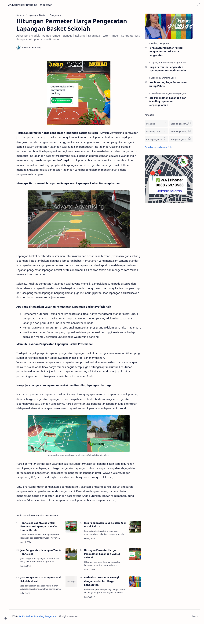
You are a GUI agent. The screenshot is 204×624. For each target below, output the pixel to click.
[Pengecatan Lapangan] (187, 63)
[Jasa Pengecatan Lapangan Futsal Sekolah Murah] (74, 582)
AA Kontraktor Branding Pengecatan (23, 5)
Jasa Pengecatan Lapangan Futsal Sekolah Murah (44, 580)
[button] (198, 4)
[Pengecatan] (168, 44)
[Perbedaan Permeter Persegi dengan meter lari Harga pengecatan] (138, 582)
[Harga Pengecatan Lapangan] (184, 140)
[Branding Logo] (172, 78)
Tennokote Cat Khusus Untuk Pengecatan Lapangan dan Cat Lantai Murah (42, 527)
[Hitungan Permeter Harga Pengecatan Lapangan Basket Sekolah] (138, 555)
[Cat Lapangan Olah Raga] (159, 140)
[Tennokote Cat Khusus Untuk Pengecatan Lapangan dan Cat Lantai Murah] (74, 527)
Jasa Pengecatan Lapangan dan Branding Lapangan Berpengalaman (171, 102)
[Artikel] (158, 44)
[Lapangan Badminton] (165, 63)
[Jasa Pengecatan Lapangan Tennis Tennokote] (74, 555)
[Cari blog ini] (66, 4)
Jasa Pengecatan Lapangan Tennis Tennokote (44, 552)
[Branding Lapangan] (184, 124)
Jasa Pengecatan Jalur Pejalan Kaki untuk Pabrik (108, 525)
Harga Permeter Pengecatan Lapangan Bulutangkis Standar (171, 69)
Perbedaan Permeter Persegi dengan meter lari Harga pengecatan (105, 582)
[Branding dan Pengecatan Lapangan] (171, 94)
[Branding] (159, 78)
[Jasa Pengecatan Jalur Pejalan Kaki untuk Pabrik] (138, 527)
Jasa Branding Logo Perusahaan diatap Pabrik (171, 85)
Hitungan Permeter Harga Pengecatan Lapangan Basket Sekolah (105, 554)
